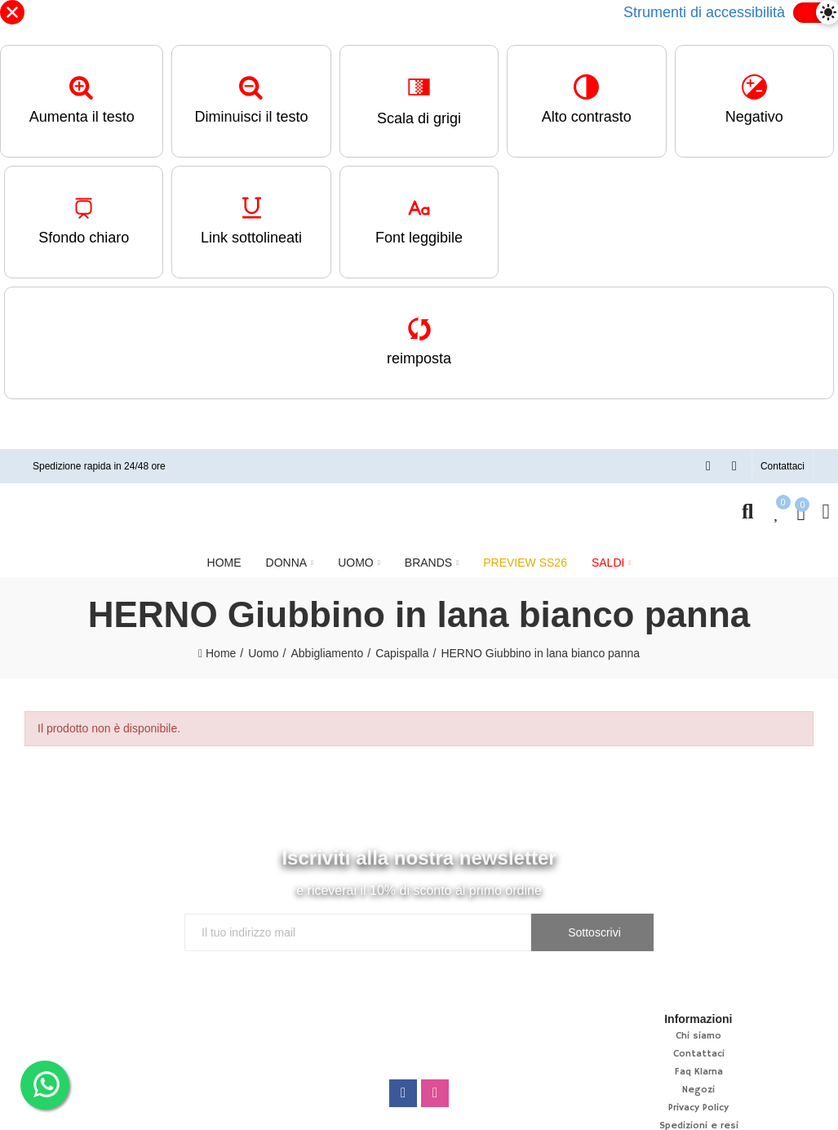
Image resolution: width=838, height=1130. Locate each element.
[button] (783, 466)
